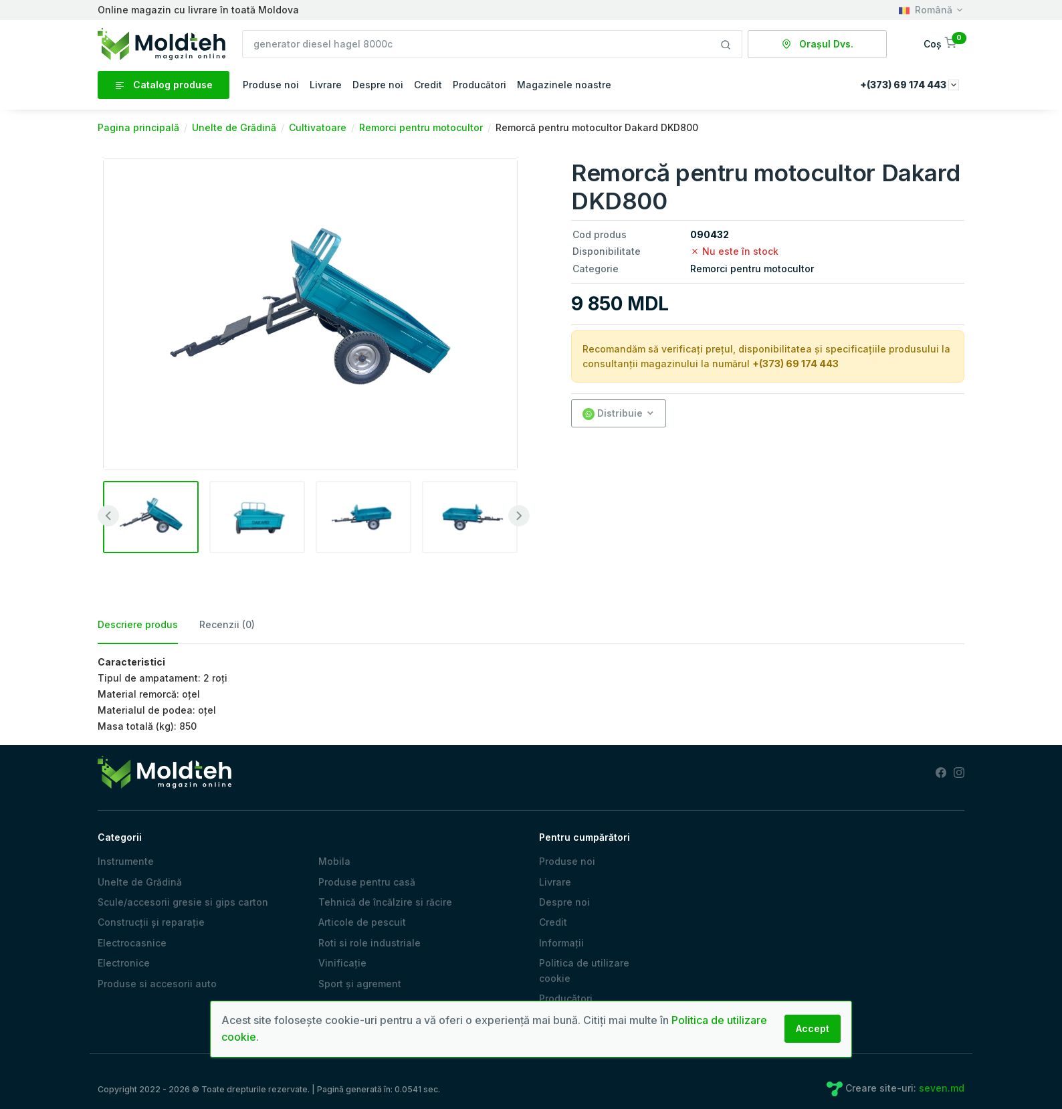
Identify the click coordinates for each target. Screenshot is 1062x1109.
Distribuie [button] (612, 413)
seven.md (941, 1088)
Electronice (124, 963)
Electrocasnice (132, 942)
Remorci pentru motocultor (752, 268)
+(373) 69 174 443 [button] (909, 84)
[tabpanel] (531, 694)
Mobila (334, 861)
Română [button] (925, 9)
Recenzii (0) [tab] (227, 624)
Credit (428, 84)
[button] (941, 43)
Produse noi (271, 84)
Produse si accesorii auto (157, 983)
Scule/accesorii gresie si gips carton (183, 902)
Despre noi (377, 84)
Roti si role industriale (369, 942)
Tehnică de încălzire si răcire (385, 902)
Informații (561, 942)
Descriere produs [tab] (138, 624)
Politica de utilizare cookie (584, 970)
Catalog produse (163, 85)
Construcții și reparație (151, 922)
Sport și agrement (359, 983)
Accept (812, 1028)
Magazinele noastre (564, 84)
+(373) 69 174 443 (795, 363)
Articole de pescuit (362, 922)
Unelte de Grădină (140, 882)
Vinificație (342, 963)
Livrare (326, 84)
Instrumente (126, 861)
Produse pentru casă (366, 882)
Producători (479, 84)
